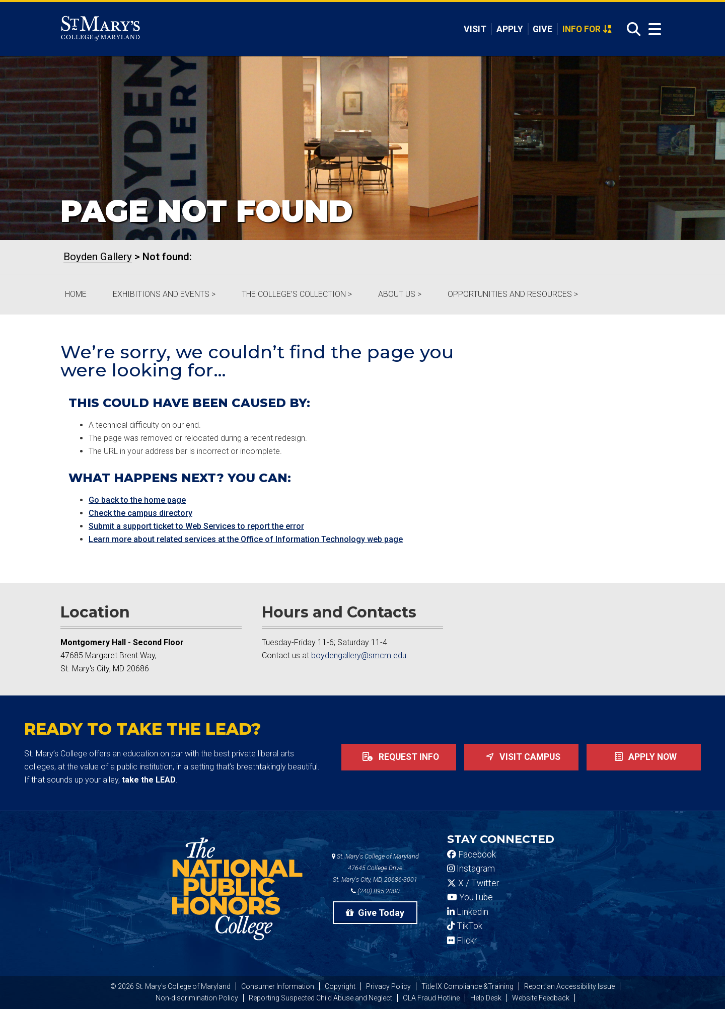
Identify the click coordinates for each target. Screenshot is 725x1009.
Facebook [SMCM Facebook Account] (471, 854)
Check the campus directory (140, 513)
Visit (475, 29)
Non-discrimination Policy (197, 998)
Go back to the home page (137, 500)
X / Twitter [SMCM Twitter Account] (473, 883)
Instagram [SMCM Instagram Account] (471, 869)
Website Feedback (540, 998)
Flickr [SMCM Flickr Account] (462, 941)
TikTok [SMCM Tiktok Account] (464, 926)
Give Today (375, 912)
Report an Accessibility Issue (569, 986)
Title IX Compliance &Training (467, 986)
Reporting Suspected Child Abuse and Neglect (320, 998)
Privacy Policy (388, 986)
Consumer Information (277, 986)
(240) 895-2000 (375, 891)
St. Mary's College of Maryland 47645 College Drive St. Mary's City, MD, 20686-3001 (375, 867)
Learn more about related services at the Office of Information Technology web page (246, 539)
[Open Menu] (652, 29)
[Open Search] (630, 29)
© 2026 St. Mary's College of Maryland (170, 986)
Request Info (398, 757)
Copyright (340, 986)
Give (542, 29)
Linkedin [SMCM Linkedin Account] (467, 912)
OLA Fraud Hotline (431, 998)
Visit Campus (521, 757)
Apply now (644, 757)
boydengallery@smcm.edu (358, 655)
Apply (509, 29)
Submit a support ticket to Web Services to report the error (196, 526)
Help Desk (485, 998)
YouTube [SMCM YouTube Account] (470, 897)
